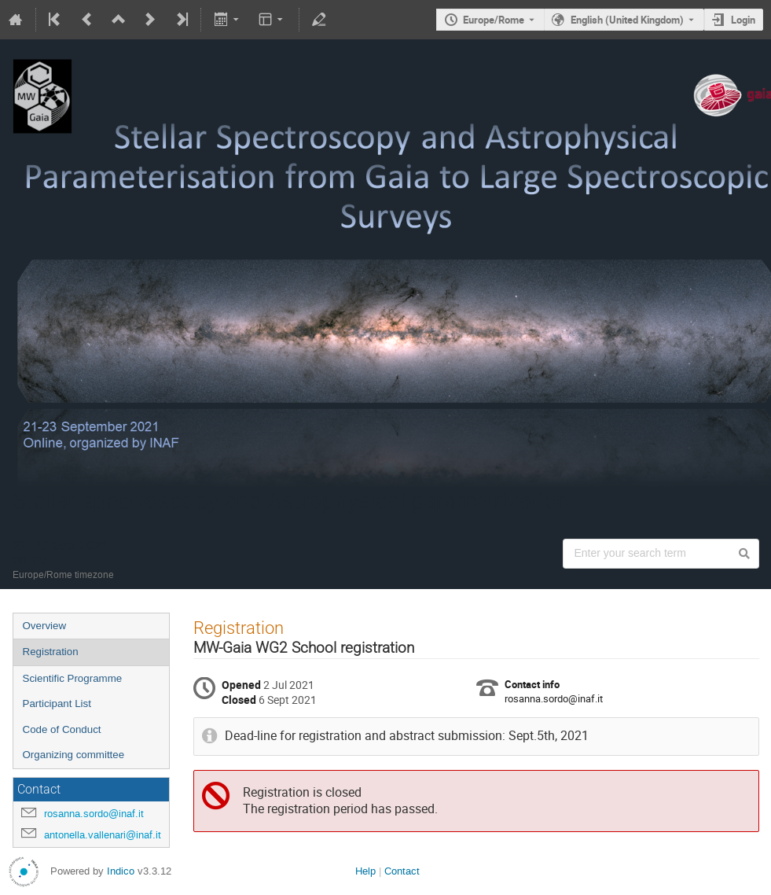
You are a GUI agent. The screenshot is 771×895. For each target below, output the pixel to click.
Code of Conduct (62, 729)
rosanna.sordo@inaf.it (94, 813)
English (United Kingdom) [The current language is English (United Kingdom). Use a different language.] (627, 20)
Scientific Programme (73, 678)
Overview (45, 626)
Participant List (57, 703)
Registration (51, 651)
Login (743, 20)
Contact (402, 871)
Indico (120, 871)
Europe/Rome (493, 20)
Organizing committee (74, 755)
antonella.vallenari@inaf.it (102, 835)
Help (365, 871)
